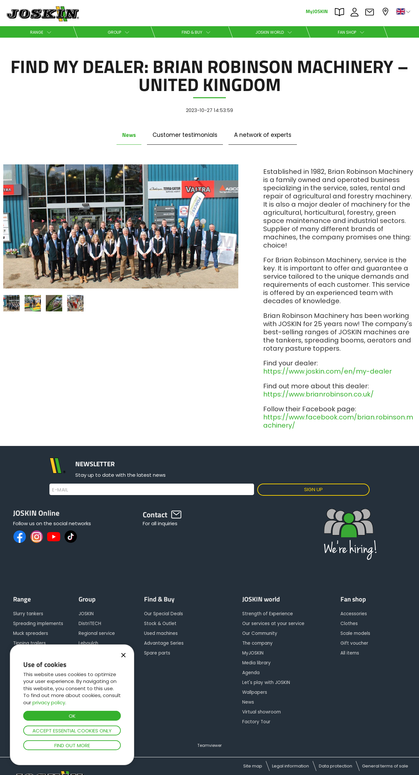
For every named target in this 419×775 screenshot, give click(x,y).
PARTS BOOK (341, 12)
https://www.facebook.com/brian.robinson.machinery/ (338, 421)
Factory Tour (256, 722)
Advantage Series (164, 643)
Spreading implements (38, 623)
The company (257, 643)
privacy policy (48, 702)
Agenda (251, 673)
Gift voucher (354, 643)
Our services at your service (273, 623)
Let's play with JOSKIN (266, 682)
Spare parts (157, 653)
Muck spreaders (30, 633)
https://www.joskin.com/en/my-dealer (327, 371)
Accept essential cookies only (72, 730)
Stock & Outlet (160, 623)
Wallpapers (254, 692)
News (129, 135)
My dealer (386, 11)
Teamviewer (209, 745)
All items (349, 653)
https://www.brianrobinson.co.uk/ (318, 394)
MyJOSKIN (317, 11)
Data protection (335, 766)
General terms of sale (385, 766)
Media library (256, 663)
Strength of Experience (267, 614)
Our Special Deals (163, 614)
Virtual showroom (261, 712)
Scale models (355, 633)
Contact (371, 12)
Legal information (290, 766)
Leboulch (88, 643)
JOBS (356, 12)
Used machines (161, 633)
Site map (252, 766)
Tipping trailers (29, 643)
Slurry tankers (28, 614)
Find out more (72, 745)
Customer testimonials (185, 135)
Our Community (259, 633)
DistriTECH (90, 623)
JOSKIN (86, 614)
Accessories (353, 614)
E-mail (60, 490)
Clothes (349, 623)
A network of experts (262, 135)
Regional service (97, 633)
